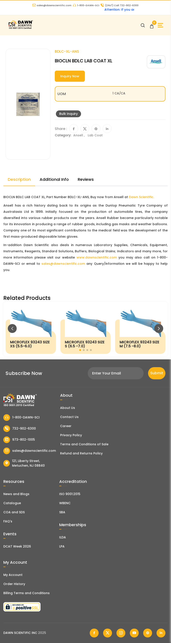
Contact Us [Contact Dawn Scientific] (69, 417)
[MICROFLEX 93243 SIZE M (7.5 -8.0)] (140, 329)
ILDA (62, 537)
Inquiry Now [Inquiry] (69, 76)
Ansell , (79, 135)
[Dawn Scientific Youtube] (134, 633)
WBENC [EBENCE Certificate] (65, 503)
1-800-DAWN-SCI (86, 5)
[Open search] (143, 25)
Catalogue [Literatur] (12, 503)
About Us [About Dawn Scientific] (67, 408)
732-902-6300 (19, 428)
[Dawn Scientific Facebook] (94, 633)
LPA (62, 546)
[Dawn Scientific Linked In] (161, 633)
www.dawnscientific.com (97, 257)
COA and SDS (14, 512)
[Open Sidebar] (160, 25)
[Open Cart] (151, 25)
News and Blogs (16, 494)
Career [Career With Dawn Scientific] (65, 426)
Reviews (86, 179)
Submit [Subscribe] (156, 373)
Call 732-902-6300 (119, 5)
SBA (62, 512)
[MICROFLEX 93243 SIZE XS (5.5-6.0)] (31, 329)
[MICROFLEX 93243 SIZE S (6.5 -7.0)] (85, 329)
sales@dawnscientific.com (52, 5)
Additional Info (54, 179)
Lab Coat (95, 135)
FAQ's (7, 521)
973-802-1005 (19, 439)
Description (19, 179)
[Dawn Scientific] (20, 28)
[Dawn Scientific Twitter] (107, 633)
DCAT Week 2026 (17, 546)
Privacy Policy (71, 435)
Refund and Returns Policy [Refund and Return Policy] (81, 453)
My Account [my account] (12, 575)
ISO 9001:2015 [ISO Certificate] (69, 494)
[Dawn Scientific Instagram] (120, 633)
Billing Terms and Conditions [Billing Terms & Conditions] (26, 593)
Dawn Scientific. (141, 197)
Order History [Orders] (14, 584)
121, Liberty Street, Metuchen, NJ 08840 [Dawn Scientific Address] (24, 463)
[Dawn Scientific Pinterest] (147, 633)
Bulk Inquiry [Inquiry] (68, 113)
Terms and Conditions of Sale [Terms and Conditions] (84, 444)
